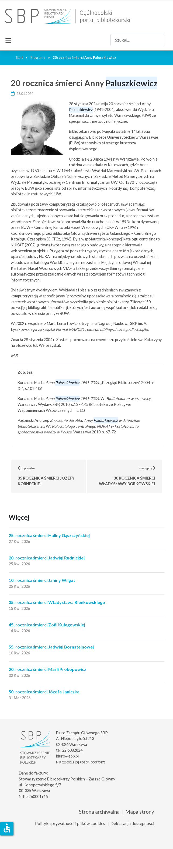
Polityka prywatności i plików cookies (70, 823)
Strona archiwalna (99, 812)
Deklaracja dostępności (132, 823)
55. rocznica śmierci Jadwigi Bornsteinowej (51, 646)
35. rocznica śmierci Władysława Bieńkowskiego (57, 602)
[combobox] (137, 40)
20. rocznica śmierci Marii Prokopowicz (47, 669)
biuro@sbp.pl (67, 756)
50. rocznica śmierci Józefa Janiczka (44, 691)
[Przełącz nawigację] (8, 40)
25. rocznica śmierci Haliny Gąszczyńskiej (49, 535)
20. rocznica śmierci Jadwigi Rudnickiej (47, 557)
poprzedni (52, 476)
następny (130, 476)
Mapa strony (139, 812)
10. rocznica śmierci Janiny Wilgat (42, 580)
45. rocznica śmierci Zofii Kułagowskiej (47, 624)
